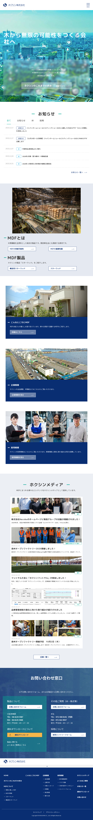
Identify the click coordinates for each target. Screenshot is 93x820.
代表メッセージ (49, 786)
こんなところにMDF (32, 775)
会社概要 (47, 779)
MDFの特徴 (9, 793)
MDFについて (8, 786)
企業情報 (46, 775)
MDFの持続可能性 (17, 249)
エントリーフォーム (65, 789)
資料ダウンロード (22, 735)
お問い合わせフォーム (17, 707)
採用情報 (60, 775)
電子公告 (47, 796)
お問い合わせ (81, 797)
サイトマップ (37, 812)
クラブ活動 (62, 782)
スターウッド (55, 268)
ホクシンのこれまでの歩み (45, 85)
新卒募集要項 (63, 779)
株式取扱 (47, 792)
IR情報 (46, 789)
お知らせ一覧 (81, 786)
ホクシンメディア (83, 775)
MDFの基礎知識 (56, 249)
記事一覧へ (44, 657)
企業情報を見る (18, 395)
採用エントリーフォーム (62, 734)
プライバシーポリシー (53, 812)
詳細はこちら (17, 332)
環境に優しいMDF (11, 790)
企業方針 (47, 782)
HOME (6, 775)
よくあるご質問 (82, 781)
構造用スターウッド (17, 268)
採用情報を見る (18, 457)
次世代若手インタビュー (66, 786)
